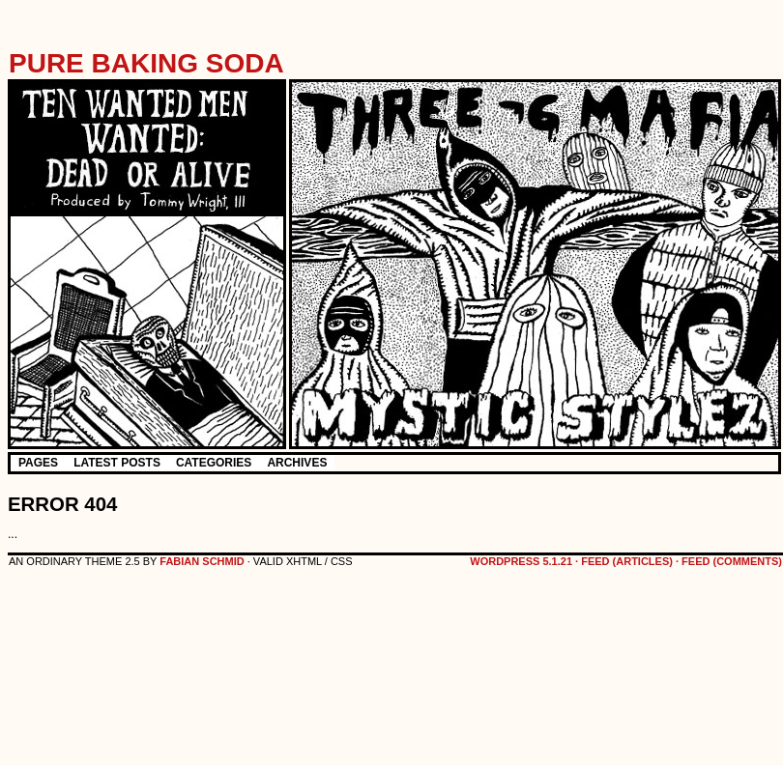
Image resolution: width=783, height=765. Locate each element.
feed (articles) (627, 561)
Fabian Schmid (202, 561)
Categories (213, 462)
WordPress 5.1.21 (521, 561)
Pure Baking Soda (146, 63)
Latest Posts (116, 462)
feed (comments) (732, 561)
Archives (297, 462)
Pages (38, 462)
